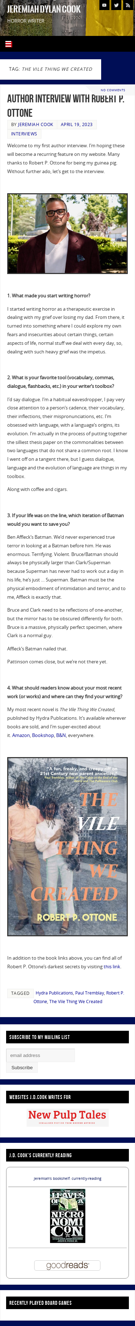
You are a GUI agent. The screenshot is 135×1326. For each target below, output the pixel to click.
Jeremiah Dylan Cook (44, 9)
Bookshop (43, 735)
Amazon (21, 735)
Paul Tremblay (89, 993)
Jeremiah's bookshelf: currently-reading (67, 1178)
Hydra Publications (54, 993)
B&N (61, 735)
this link (112, 967)
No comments (113, 90)
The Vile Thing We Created (75, 1001)
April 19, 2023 (77, 124)
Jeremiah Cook (35, 124)
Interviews (24, 134)
